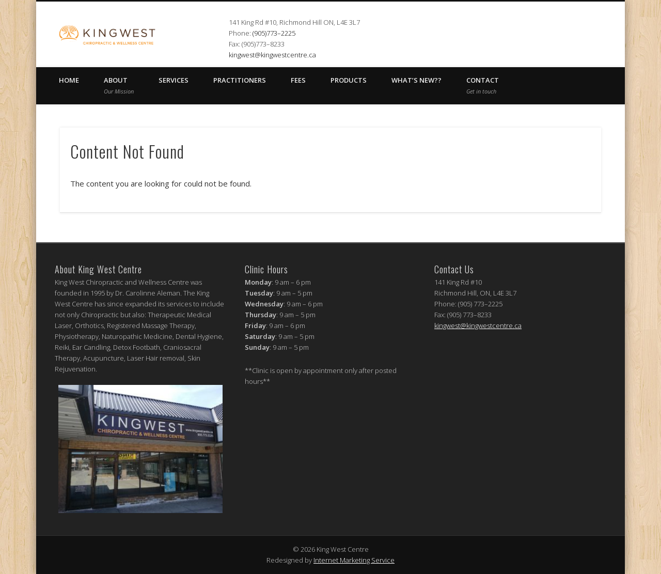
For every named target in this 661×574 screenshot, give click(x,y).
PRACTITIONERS (239, 80)
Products (348, 80)
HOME (69, 80)
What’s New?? (416, 80)
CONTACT (482, 85)
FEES (298, 80)
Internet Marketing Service (354, 560)
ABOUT (119, 85)
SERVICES (173, 80)
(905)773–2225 (274, 33)
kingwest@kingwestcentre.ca (272, 54)
